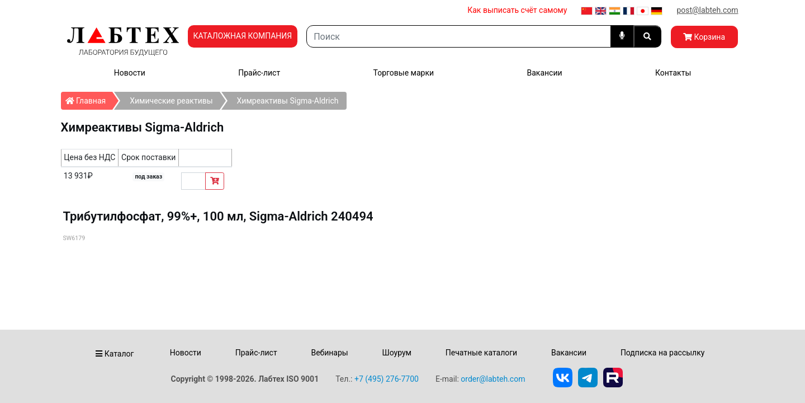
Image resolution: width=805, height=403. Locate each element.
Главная (89, 98)
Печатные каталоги (481, 352)
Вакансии (544, 72)
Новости (129, 72)
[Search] (458, 36)
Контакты (673, 72)
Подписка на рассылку (663, 352)
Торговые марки (403, 72)
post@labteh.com (707, 10)
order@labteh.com (493, 378)
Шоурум (396, 352)
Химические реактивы (171, 100)
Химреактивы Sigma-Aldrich (288, 100)
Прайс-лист (259, 72)
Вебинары (329, 352)
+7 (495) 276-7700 (386, 378)
